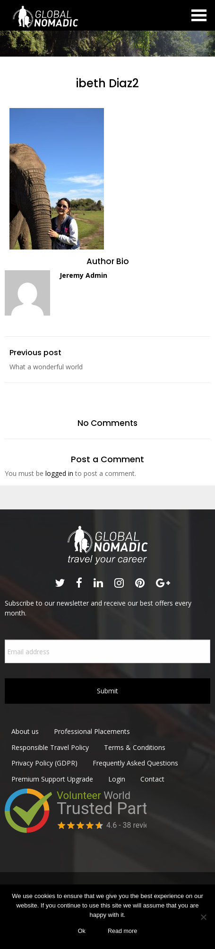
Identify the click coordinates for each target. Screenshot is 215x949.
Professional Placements (92, 731)
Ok (82, 931)
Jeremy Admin (83, 275)
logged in (59, 473)
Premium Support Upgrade (52, 778)
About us (25, 731)
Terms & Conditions (134, 747)
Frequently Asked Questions (135, 762)
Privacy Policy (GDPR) (44, 762)
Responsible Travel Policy (50, 747)
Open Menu (199, 15)
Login (116, 778)
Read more (122, 931)
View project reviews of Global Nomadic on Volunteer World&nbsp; (75, 822)
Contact (152, 778)
